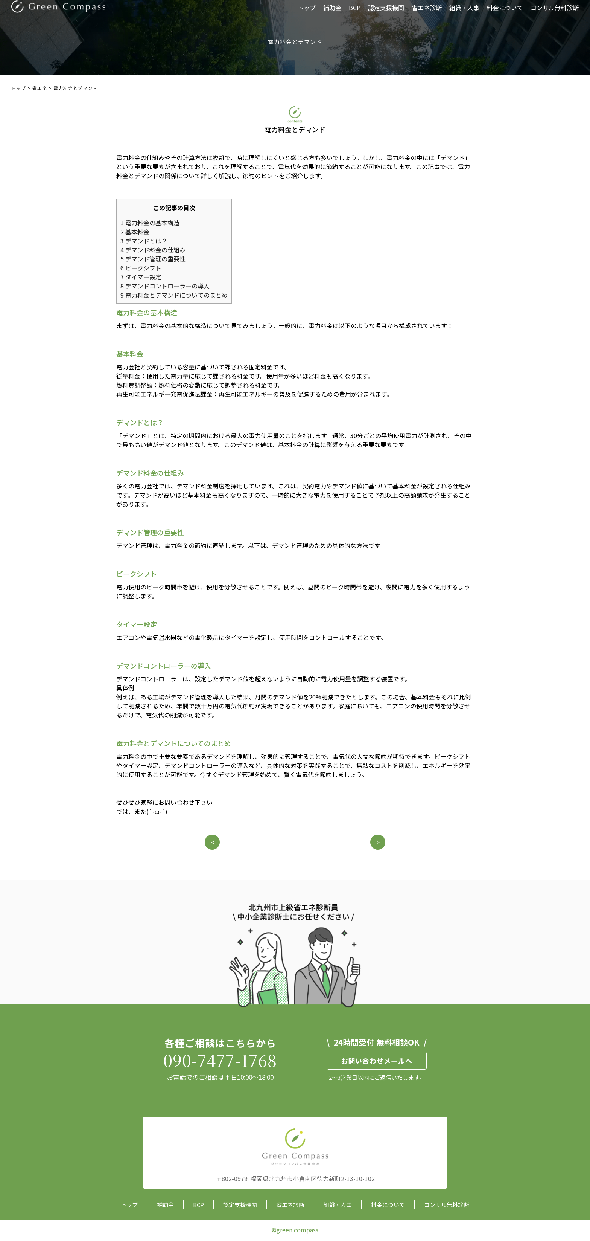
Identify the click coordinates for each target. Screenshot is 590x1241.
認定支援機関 (386, 13)
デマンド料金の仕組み (153, 249)
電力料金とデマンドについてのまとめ (174, 294)
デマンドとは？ (143, 240)
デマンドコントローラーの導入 (165, 285)
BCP (354, 13)
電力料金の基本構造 (149, 222)
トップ (307, 13)
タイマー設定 (140, 276)
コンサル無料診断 (555, 13)
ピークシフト (140, 267)
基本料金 (134, 231)
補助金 (332, 13)
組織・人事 (464, 13)
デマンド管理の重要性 (153, 258)
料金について (505, 13)
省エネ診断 (427, 13)
